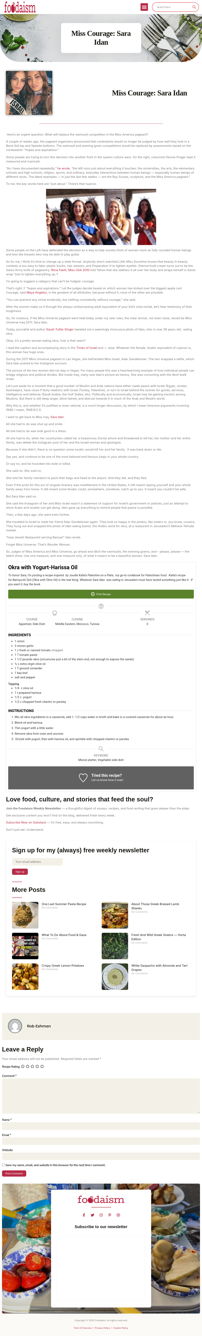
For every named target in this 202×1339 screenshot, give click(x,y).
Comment (9, 1077)
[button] (144, 7)
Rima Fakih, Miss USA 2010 (70, 270)
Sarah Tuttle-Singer (60, 329)
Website (7, 1153)
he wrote (63, 168)
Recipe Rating (11, 1067)
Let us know (99, 780)
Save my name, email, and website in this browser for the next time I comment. (55, 1168)
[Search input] (173, 7)
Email (6, 1138)
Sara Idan (57, 417)
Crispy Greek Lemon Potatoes (63, 966)
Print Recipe (101, 594)
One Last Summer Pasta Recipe (64, 904)
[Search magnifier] (194, 7)
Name (7, 1122)
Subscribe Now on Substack (26, 822)
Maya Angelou (37, 292)
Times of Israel (86, 348)
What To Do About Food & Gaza (64, 935)
